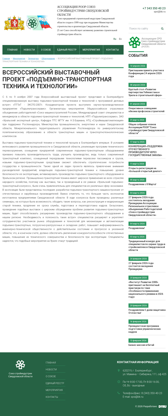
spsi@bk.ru (160, 11)
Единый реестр (66, 49)
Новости (29, 49)
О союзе (46, 49)
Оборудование (48, 58)
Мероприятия (91, 49)
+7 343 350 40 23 (154, 8)
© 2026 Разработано (146, 406)
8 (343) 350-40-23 (151, 393)
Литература (33, 58)
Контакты (112, 49)
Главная (12, 49)
